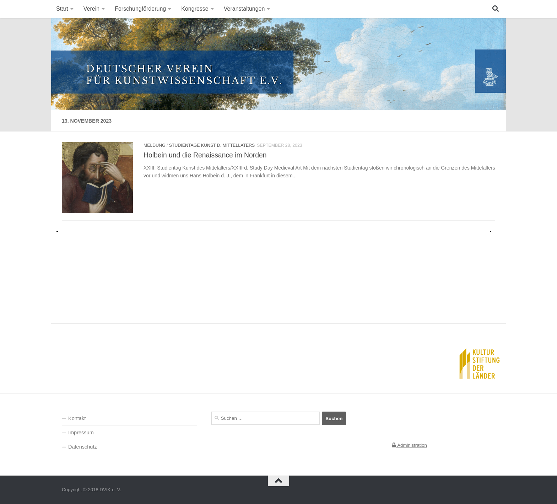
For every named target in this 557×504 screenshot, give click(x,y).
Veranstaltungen (244, 9)
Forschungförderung (140, 9)
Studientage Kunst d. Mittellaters (212, 145)
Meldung (155, 145)
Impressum (81, 432)
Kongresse (195, 9)
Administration (409, 445)
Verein (91, 9)
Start (62, 9)
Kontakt (77, 418)
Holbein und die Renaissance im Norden (205, 155)
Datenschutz (82, 447)
